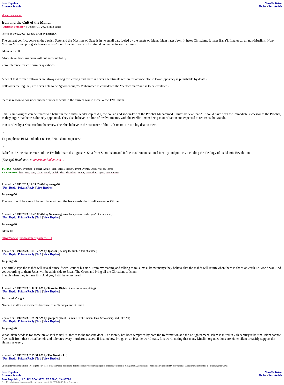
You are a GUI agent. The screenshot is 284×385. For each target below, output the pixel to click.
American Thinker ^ (14, 26)
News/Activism (273, 3)
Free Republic (10, 3)
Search (17, 6)
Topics (262, 6)
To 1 (39, 217)
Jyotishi (52, 251)
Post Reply (9, 187)
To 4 (39, 321)
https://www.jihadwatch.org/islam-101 (27, 238)
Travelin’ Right (57, 288)
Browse (6, 6)
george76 (54, 184)
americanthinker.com (47, 159)
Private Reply (26, 187)
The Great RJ (56, 355)
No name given (58, 214)
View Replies (44, 187)
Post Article (275, 6)
